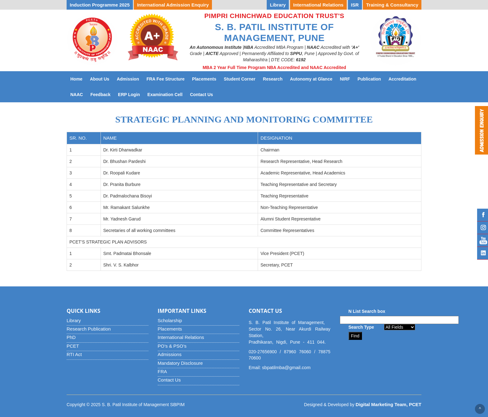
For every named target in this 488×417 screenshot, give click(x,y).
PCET (73, 346)
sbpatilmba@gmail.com (286, 367)
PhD (71, 337)
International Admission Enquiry (173, 4)
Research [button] (273, 78)
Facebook (482, 215)
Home (76, 78)
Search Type (361, 327)
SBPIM (177, 404)
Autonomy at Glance (313, 78)
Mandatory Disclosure (180, 363)
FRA (162, 371)
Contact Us (203, 94)
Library (74, 320)
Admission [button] (128, 78)
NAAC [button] (76, 94)
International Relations (181, 337)
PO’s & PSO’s (172, 346)
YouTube (482, 240)
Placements (170, 328)
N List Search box (367, 311)
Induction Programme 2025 (100, 4)
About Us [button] (99, 78)
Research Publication (89, 328)
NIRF (347, 78)
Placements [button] (204, 78)
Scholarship (170, 320)
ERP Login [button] (129, 94)
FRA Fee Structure (166, 78)
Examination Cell (167, 94)
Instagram (482, 227)
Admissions (170, 354)
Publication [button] (369, 78)
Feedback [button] (100, 94)
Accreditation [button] (402, 78)
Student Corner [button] (240, 78)
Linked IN (482, 253)
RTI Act (74, 354)
